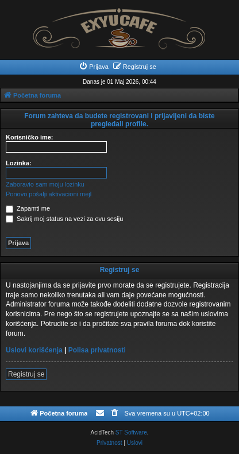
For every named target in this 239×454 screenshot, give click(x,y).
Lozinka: (19, 163)
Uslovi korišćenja (34, 350)
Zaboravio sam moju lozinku (45, 184)
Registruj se (26, 374)
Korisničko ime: (29, 137)
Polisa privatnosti (97, 350)
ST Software (131, 432)
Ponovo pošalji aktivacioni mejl (48, 194)
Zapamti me (28, 208)
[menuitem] (94, 66)
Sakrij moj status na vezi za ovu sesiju (64, 218)
